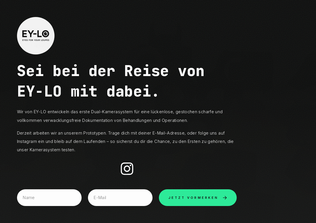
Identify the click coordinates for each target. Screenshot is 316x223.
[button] (127, 169)
